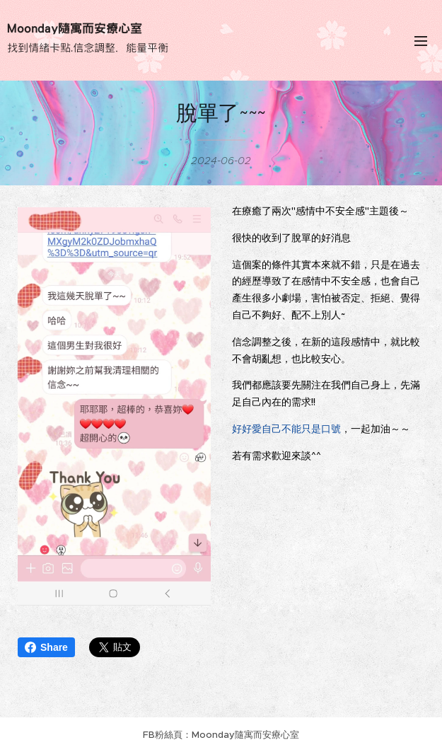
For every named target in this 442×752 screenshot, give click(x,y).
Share (46, 647)
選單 (420, 41)
